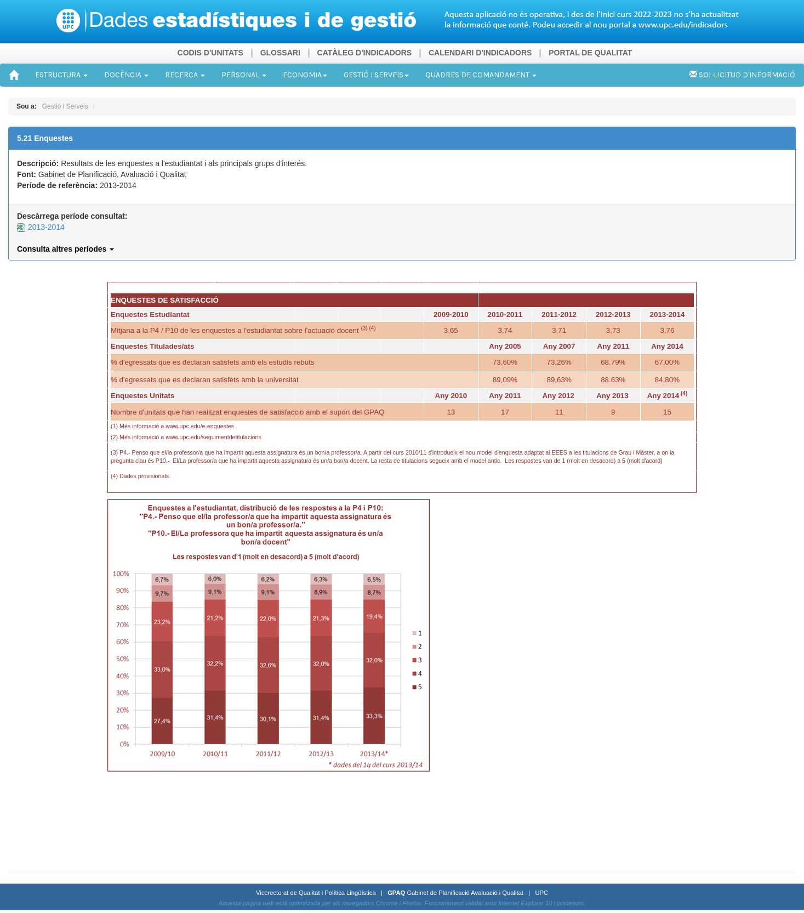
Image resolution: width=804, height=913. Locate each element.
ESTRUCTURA (61, 75)
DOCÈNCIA (126, 75)
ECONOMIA (305, 75)
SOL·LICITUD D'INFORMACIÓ (742, 75)
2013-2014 (41, 227)
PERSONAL (243, 75)
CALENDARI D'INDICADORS (480, 52)
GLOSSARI (280, 52)
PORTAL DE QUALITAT (590, 52)
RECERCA (185, 75)
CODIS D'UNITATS (210, 52)
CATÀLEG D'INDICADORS (364, 52)
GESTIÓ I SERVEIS (376, 75)
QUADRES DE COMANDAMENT (481, 75)
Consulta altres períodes (65, 249)
